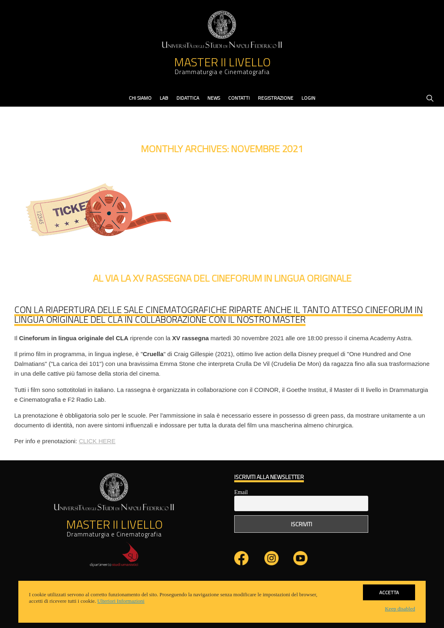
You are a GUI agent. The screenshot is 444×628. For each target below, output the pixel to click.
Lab (164, 98)
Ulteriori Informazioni (121, 601)
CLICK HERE (97, 441)
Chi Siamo (140, 98)
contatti (239, 98)
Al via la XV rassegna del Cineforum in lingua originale (222, 278)
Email (241, 492)
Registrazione (275, 98)
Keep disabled (400, 609)
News (213, 98)
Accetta (389, 591)
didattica (187, 98)
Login (308, 98)
